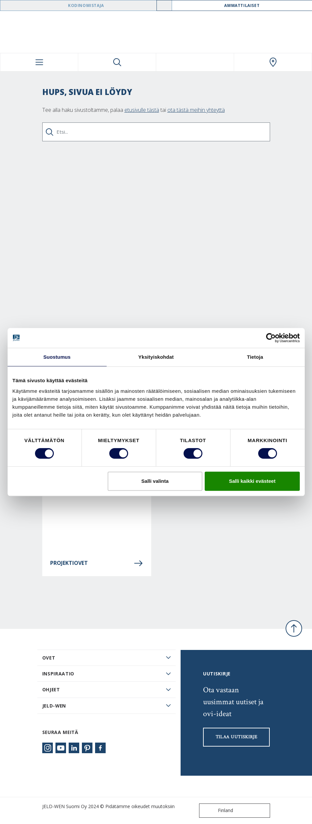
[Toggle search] (117, 62)
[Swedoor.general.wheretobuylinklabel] (273, 62)
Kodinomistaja (86, 5)
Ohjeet (51, 689)
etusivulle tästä (141, 110)
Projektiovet (96, 563)
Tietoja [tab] (255, 357)
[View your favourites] (195, 62)
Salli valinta (155, 481)
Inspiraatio (58, 673)
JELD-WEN (54, 706)
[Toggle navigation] (39, 62)
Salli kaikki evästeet (252, 481)
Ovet (48, 658)
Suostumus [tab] (57, 357)
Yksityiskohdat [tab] (156, 357)
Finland (217, 810)
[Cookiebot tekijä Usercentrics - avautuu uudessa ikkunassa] (271, 338)
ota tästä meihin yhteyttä (196, 110)
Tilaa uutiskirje (237, 737)
